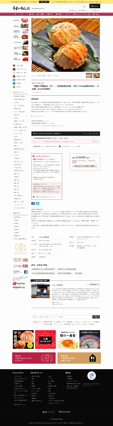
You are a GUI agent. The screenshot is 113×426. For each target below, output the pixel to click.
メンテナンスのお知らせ (24, 1)
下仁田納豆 (96, 322)
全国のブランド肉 (21, 76)
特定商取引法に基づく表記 (74, 383)
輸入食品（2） (17, 198)
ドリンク (50, 378)
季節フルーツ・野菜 (21, 72)
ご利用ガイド (95, 10)
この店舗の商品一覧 (93, 284)
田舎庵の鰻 (67, 324)
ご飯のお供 (51, 398)
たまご (33, 381)
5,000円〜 (16, 223)
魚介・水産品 (40, 14)
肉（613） (16, 102)
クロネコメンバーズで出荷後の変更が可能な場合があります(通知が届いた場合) (54, 141)
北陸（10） (17, 186)
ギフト (22, 14)
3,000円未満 (17, 217)
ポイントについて (18, 397)
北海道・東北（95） (19, 170)
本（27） (16, 155)
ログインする (17, 376)
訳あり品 (19, 86)
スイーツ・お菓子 (36, 388)
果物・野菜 (59, 14)
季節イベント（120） (19, 201)
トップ (33, 75)
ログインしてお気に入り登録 (85, 166)
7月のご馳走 (78, 273)
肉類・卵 (49, 14)
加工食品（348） (18, 124)
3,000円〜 (16, 220)
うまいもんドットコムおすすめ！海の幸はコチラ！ (46, 125)
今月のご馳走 (20, 65)
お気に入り (74, 10)
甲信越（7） (17, 177)
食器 (49, 388)
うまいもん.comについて (20, 378)
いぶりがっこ (77, 322)
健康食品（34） (18, 139)
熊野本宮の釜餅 (48, 322)
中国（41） (17, 189)
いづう (64, 322)
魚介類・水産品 (42, 75)
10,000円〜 (17, 229)
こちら (45, 121)
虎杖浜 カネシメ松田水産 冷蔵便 (67, 269)
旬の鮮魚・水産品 (21, 79)
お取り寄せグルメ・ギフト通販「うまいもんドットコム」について (34, 358)
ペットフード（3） (18, 204)
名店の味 (91, 324)
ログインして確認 (45, 253)
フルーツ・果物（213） (20, 111)
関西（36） (17, 183)
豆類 (49, 383)
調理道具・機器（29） (19, 149)
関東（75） (17, 173)
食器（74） (17, 152)
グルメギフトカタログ (81, 324)
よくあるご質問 (18, 386)
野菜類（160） (17, 108)
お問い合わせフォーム (20, 404)
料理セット (34, 395)
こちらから (53, 196)
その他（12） (17, 158)
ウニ (61, 324)
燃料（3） (16, 146)
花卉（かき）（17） (19, 161)
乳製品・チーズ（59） (19, 121)
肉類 (33, 378)
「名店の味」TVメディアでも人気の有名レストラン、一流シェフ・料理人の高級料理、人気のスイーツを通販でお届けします (79, 358)
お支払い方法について (20, 388)
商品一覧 (31, 14)
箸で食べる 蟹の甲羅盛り (64, 273)
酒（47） (16, 136)
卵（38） (16, 118)
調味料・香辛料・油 (37, 400)
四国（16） (17, 192)
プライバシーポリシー (72, 381)
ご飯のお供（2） (18, 164)
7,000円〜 (16, 226)
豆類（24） (17, 114)
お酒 (49, 376)
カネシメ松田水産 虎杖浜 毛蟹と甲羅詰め (43, 273)
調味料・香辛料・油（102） (21, 127)
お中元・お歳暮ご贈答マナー (21, 239)
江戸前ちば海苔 (48, 324)
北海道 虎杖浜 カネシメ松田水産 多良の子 (43, 269)
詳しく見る (44, 1)
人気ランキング (87, 322)
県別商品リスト (18, 235)
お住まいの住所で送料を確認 (91, 133)
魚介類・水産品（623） (20, 99)
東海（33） (17, 180)
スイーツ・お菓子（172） (20, 130)
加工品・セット (77, 14)
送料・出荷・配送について (21, 395)
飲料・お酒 (95, 14)
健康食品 (34, 398)
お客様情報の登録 (18, 381)
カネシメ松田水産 (36, 92)
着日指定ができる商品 (19, 96)
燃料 (49, 391)
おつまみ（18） (18, 167)
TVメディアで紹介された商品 (56, 400)
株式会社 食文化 (58, 419)
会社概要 (69, 376)
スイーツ (68, 14)
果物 (33, 383)
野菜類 (33, 386)
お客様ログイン (85, 10)
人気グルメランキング (22, 69)
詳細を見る (95, 141)
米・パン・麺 (86, 14)
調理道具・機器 (52, 386)
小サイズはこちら (37, 116)
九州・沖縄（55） (18, 195)
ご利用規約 (69, 378)
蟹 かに (50, 75)
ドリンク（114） (18, 133)
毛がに (57, 75)
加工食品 (34, 393)
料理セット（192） (18, 142)
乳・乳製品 (51, 381)
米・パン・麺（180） (19, 105)
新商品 (58, 322)
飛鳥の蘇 (69, 322)
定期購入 (19, 83)
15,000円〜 (17, 232)
